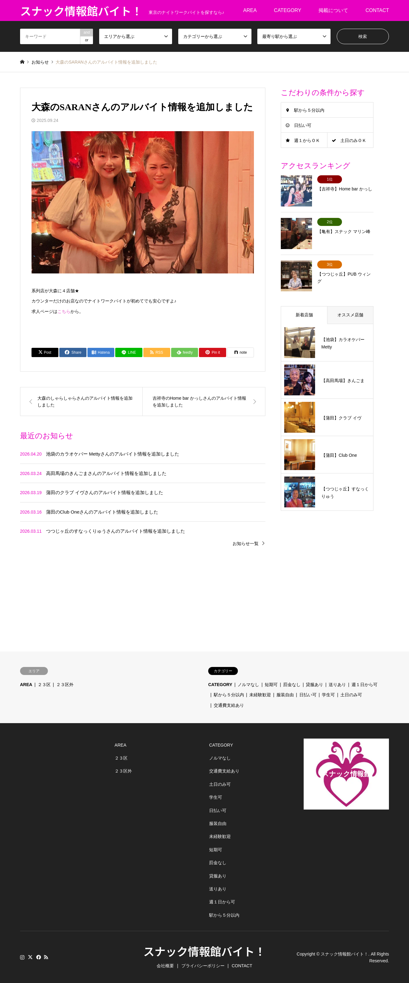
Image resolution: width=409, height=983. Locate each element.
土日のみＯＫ (353, 140)
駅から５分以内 (309, 110)
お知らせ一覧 (246, 543)
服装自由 (285, 694)
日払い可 (302, 125)
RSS (46, 956)
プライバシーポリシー (203, 965)
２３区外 (65, 683)
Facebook (38, 956)
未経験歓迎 (260, 694)
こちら (63, 311)
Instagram (22, 956)
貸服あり (314, 683)
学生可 (328, 694)
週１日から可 (364, 683)
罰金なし (292, 683)
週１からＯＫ (307, 140)
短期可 (271, 683)
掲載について (333, 10)
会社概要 (165, 965)
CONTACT (377, 10)
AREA (250, 10)
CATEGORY (287, 10)
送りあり (337, 683)
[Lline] (128, 352)
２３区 (44, 683)
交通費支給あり (229, 704)
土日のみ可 (351, 694)
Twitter (30, 956)
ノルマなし (248, 683)
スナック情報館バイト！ (204, 950)
